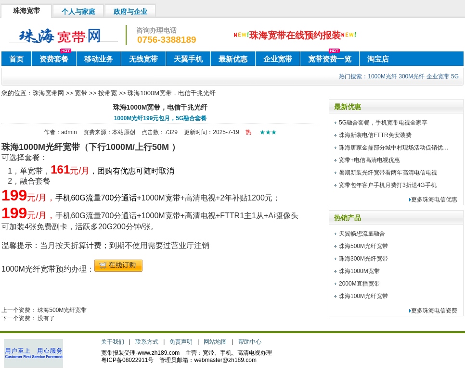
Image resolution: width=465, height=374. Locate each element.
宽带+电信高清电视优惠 (369, 160)
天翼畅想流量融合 (362, 233)
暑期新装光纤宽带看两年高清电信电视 (388, 172)
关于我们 (112, 341)
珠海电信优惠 (440, 199)
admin (69, 132)
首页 (16, 59)
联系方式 (146, 341)
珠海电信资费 (440, 310)
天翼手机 (188, 59)
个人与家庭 (78, 11)
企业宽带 (277, 59)
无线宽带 (143, 59)
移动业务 (98, 59)
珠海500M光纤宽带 (62, 310)
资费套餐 (53, 59)
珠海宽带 (26, 10)
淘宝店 (378, 59)
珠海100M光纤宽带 (363, 296)
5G (455, 76)
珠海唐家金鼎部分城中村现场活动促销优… (394, 147)
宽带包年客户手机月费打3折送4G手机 (388, 185)
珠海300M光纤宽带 (363, 258)
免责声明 (181, 341)
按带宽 (107, 93)
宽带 (81, 93)
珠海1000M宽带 (359, 271)
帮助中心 (249, 341)
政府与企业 (130, 11)
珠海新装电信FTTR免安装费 (375, 135)
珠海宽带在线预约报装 (295, 35)
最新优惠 (233, 59)
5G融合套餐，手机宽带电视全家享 (383, 122)
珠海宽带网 (48, 93)
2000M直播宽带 (359, 283)
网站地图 (215, 341)
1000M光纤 (382, 76)
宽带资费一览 (329, 59)
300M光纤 (412, 76)
